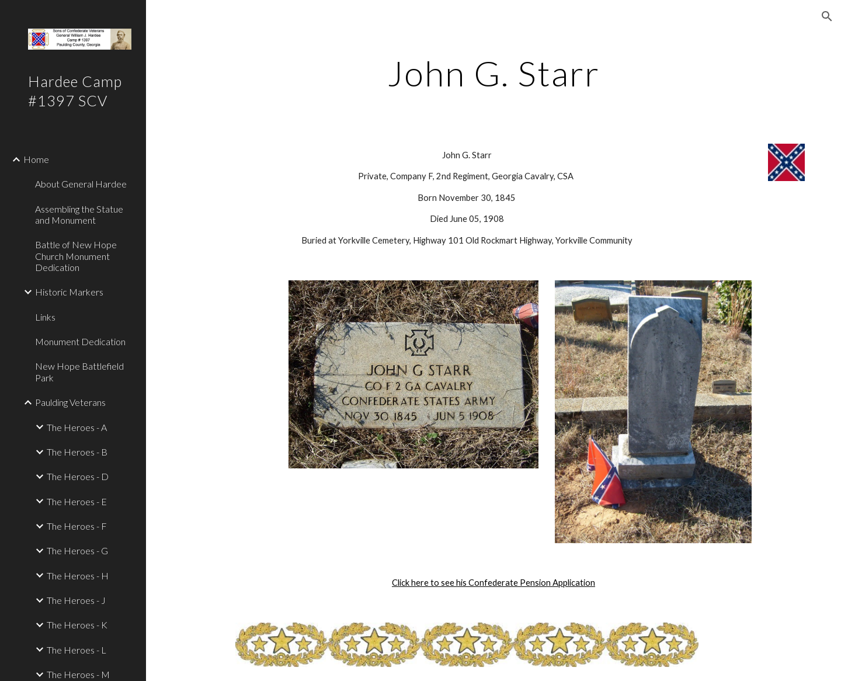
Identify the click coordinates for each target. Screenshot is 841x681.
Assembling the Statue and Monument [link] (79, 214)
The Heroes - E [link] (77, 501)
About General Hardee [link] (81, 183)
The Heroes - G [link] (77, 550)
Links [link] (45, 316)
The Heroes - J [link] (76, 600)
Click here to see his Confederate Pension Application (493, 583)
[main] (493, 73)
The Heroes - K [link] (77, 624)
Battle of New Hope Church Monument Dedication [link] (76, 256)
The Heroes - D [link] (78, 476)
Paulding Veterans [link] (70, 402)
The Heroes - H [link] (78, 575)
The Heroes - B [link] (77, 451)
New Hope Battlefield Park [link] (79, 371)
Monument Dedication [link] (80, 341)
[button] (827, 16)
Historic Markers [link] (69, 291)
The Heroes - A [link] (77, 427)
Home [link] (36, 159)
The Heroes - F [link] (77, 525)
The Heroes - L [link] (76, 649)
